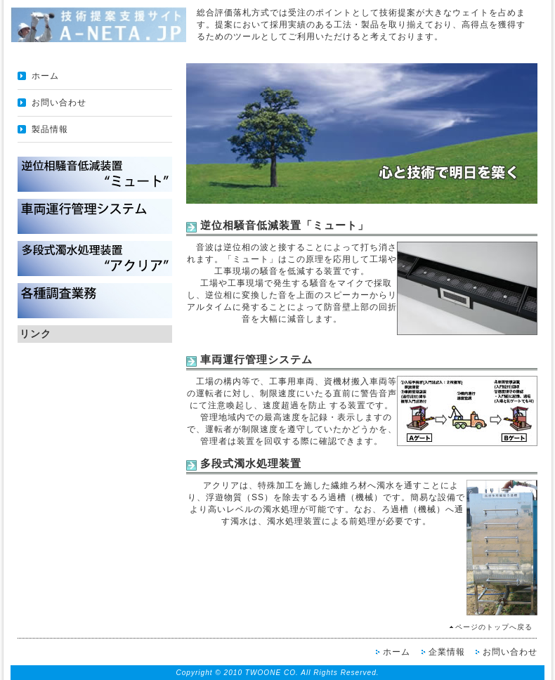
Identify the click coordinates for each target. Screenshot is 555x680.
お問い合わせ (59, 102)
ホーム (45, 76)
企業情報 (447, 652)
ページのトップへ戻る (494, 627)
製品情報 (50, 129)
